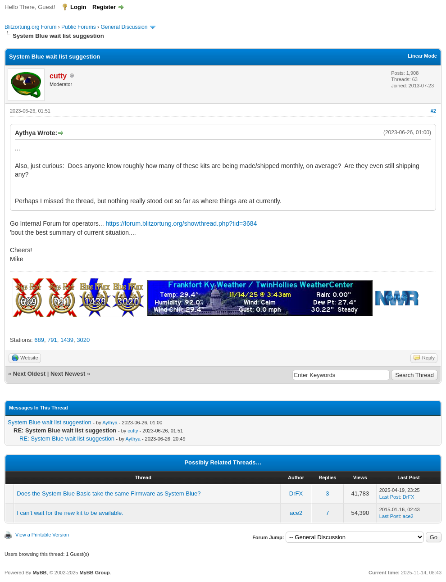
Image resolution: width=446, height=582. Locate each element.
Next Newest (67, 373)
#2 (433, 111)
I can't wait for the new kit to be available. (70, 512)
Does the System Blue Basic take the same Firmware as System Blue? (108, 493)
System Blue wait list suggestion (49, 422)
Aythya (109, 422)
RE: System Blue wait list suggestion (66, 438)
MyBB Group (94, 572)
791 (52, 339)
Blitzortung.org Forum (30, 27)
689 (39, 339)
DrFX (296, 493)
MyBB (39, 572)
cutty (132, 430)
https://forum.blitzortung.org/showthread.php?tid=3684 (181, 223)
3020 (83, 339)
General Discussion (123, 27)
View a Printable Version (42, 534)
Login (78, 7)
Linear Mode (422, 56)
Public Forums (78, 27)
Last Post (389, 497)
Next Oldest (29, 373)
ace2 (296, 512)
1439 (66, 339)
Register (104, 7)
